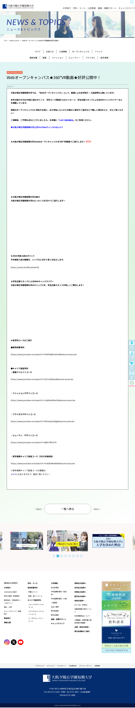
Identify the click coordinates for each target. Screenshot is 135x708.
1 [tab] (54, 555)
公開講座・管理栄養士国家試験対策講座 (83, 622)
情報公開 (7, 622)
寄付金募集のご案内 (132, 355)
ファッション (57, 57)
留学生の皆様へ (102, 4)
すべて (38, 51)
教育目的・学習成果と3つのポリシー (12, 601)
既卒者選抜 (55, 610)
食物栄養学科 (33, 587)
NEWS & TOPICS (10, 582)
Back (34, 508)
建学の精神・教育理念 (12, 596)
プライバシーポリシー (91, 665)
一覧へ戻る (67, 508)
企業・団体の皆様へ (124, 4)
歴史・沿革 (8, 607)
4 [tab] (65, 555)
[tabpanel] (67, 540)
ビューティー (74, 57)
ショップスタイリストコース (36, 606)
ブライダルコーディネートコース (36, 612)
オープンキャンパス (80, 51)
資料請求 (132, 375)
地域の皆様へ (113, 4)
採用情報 (106, 665)
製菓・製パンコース (35, 596)
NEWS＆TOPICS (15, 40)
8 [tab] (81, 555)
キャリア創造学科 (35, 600)
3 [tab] (61, 555)
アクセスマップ (31, 665)
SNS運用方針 (74, 665)
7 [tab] (77, 555)
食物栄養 (33, 57)
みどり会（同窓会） (81, 605)
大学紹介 (82, 9)
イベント (99, 51)
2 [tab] (58, 555)
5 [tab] (69, 555)
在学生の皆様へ (80, 4)
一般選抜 (54, 602)
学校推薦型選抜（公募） (59, 598)
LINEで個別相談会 (67, 120)
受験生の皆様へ (70, 4)
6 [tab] (73, 555)
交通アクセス (132, 345)
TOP (5, 40)
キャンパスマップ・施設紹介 (12, 612)
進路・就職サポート (113, 9)
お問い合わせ (132, 365)
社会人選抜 (55, 606)
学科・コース (92, 9)
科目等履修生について (82, 616)
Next (101, 508)
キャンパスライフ (128, 9)
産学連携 (104, 57)
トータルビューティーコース (36, 619)
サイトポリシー (60, 665)
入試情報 (101, 9)
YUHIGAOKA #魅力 (10, 592)
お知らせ (50, 51)
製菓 (44, 57)
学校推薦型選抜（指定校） (59, 592)
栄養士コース (33, 592)
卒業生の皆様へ (91, 4)
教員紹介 (7, 618)
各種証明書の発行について (83, 611)
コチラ (61, 127)
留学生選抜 (55, 615)
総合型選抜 (55, 587)
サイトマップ (45, 665)
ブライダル (90, 57)
